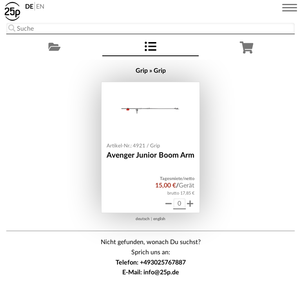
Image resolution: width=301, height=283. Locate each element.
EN (40, 7)
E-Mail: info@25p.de (150, 272)
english (159, 219)
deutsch (143, 219)
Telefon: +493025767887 (151, 262)
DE (29, 7)
